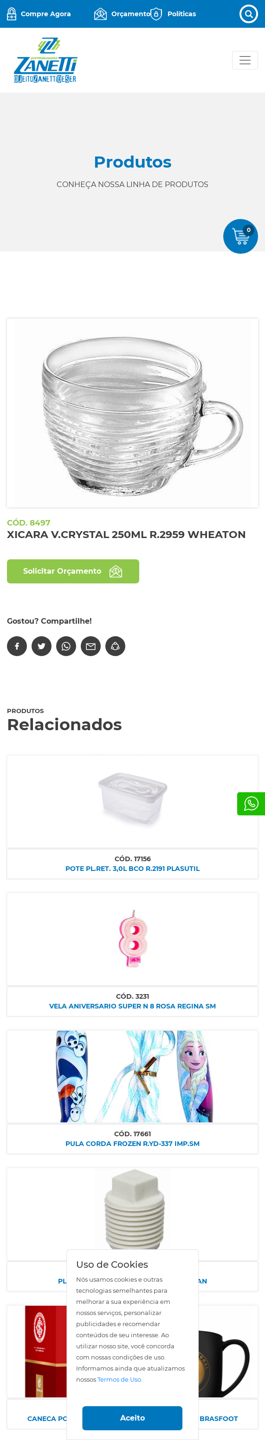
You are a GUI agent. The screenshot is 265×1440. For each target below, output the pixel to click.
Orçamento (130, 14)
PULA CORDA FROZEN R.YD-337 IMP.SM (132, 1143)
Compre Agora (46, 14)
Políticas (182, 14)
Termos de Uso (119, 1379)
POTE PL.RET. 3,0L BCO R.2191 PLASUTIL (132, 868)
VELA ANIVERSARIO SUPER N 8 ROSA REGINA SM (132, 1006)
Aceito (132, 1418)
